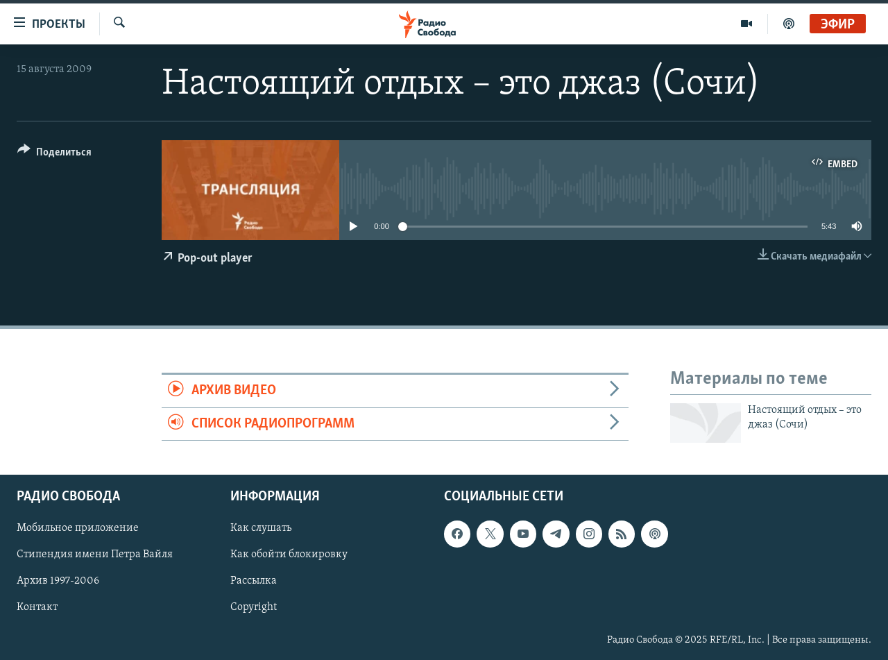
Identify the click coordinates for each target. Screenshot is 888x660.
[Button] (54, 154)
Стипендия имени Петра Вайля (95, 555)
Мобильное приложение (78, 528)
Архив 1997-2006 (58, 581)
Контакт (37, 608)
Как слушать (260, 528)
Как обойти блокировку (289, 555)
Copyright (253, 608)
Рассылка (253, 581)
